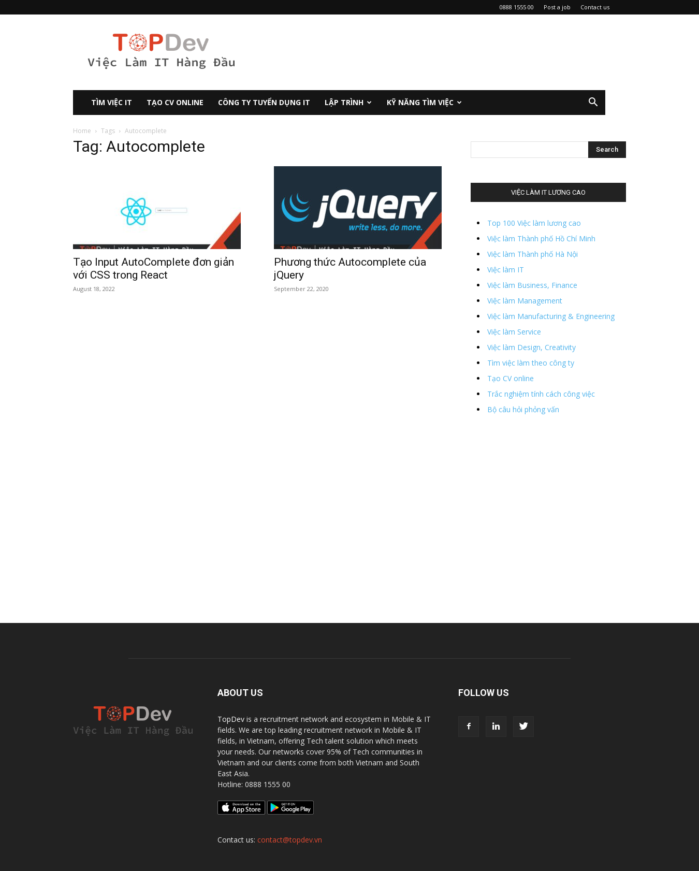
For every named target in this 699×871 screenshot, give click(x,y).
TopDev (230, 719)
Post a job (557, 7)
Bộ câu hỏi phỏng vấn (523, 409)
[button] (592, 103)
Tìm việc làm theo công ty (530, 363)
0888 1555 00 (517, 7)
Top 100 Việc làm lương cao (534, 223)
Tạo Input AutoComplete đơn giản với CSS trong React (153, 268)
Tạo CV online (510, 378)
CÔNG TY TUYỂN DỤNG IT (264, 102)
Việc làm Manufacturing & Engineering (551, 316)
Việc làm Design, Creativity (531, 347)
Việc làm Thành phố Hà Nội (532, 254)
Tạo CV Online (175, 102)
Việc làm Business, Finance (532, 285)
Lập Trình (348, 102)
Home (82, 130)
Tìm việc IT (111, 102)
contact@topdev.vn (289, 840)
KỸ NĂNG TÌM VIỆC (424, 102)
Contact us (594, 7)
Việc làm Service (514, 332)
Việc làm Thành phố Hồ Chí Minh (541, 238)
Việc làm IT (505, 269)
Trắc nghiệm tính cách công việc (541, 394)
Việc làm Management (524, 301)
